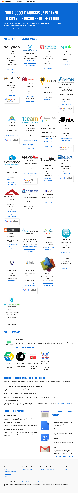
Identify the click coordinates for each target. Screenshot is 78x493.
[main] (33, 18)
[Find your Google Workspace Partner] (13, 28)
